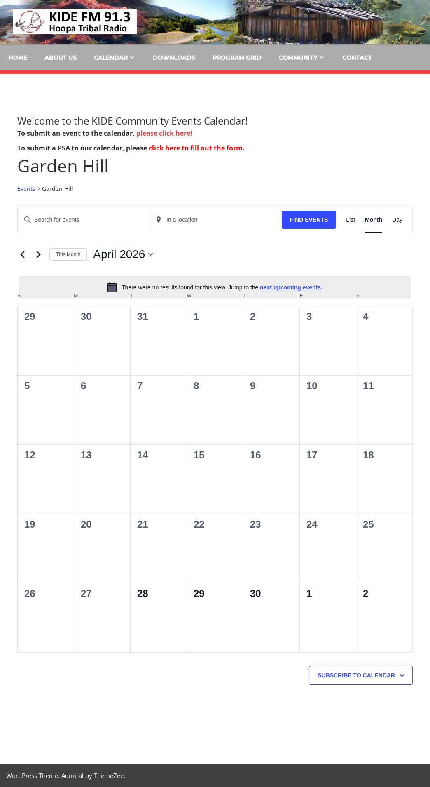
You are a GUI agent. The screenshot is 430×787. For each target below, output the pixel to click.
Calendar (111, 57)
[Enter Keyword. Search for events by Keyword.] (84, 220)
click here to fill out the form (196, 148)
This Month (68, 254)
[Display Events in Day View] (397, 220)
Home (18, 57)
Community (298, 57)
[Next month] (38, 254)
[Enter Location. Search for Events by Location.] (216, 220)
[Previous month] (22, 254)
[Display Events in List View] (350, 220)
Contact (357, 57)
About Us (60, 57)
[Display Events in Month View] (373, 220)
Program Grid (237, 57)
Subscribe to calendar (356, 675)
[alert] (215, 287)
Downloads (174, 57)
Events (26, 189)
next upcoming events (290, 287)
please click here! (164, 133)
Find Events (309, 219)
